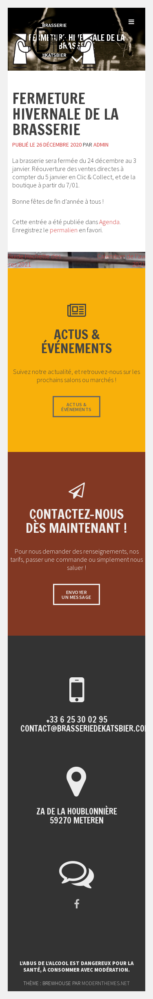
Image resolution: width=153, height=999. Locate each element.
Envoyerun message (76, 594)
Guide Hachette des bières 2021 (30, 260)
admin (101, 144)
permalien (64, 230)
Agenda (109, 222)
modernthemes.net (106, 983)
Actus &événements (76, 406)
